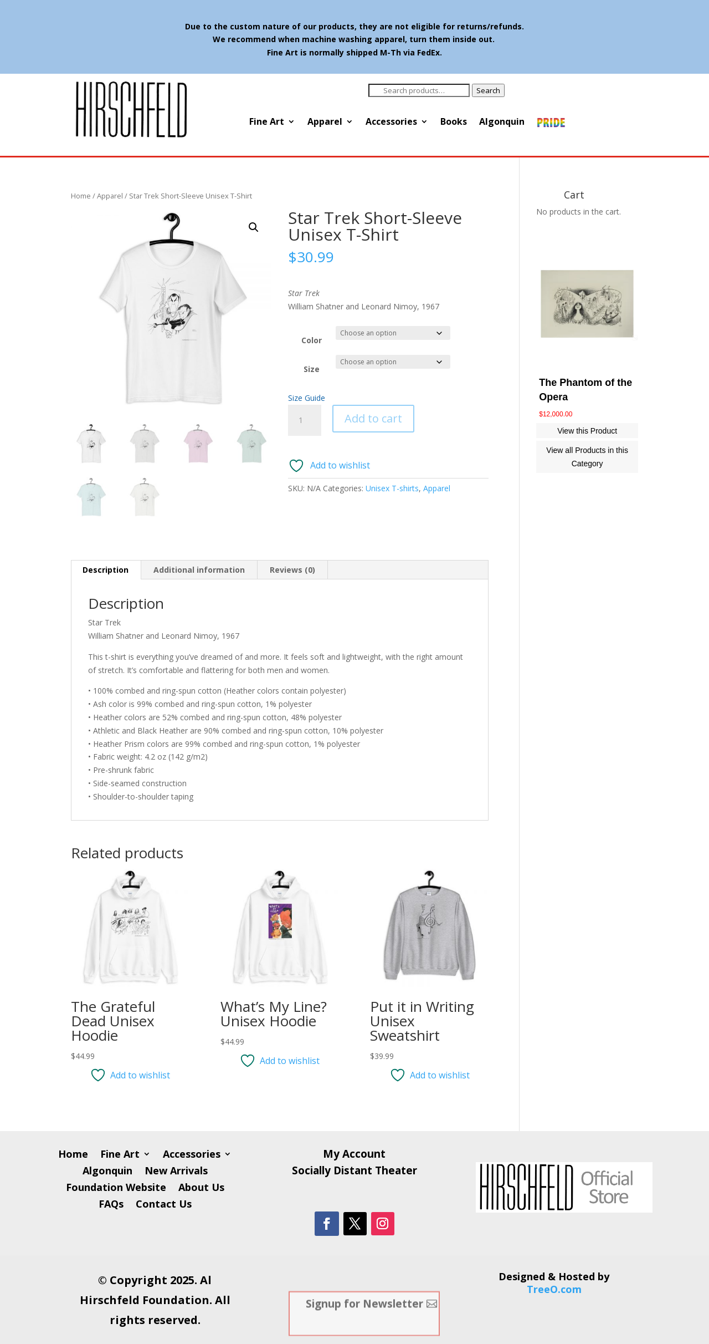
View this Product (587, 430)
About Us (201, 1188)
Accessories (391, 123)
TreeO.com (554, 1289)
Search (488, 90)
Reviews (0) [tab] (292, 569)
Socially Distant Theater (354, 1172)
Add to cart (373, 418)
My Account (354, 1155)
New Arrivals (176, 1172)
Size (312, 369)
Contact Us (164, 1205)
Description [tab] (106, 569)
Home (81, 196)
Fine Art (266, 123)
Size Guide (306, 398)
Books (453, 123)
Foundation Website (116, 1188)
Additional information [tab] (199, 569)
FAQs (111, 1205)
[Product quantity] (304, 420)
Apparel (324, 123)
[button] (254, 227)
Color (311, 340)
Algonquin (502, 123)
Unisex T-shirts (392, 488)
